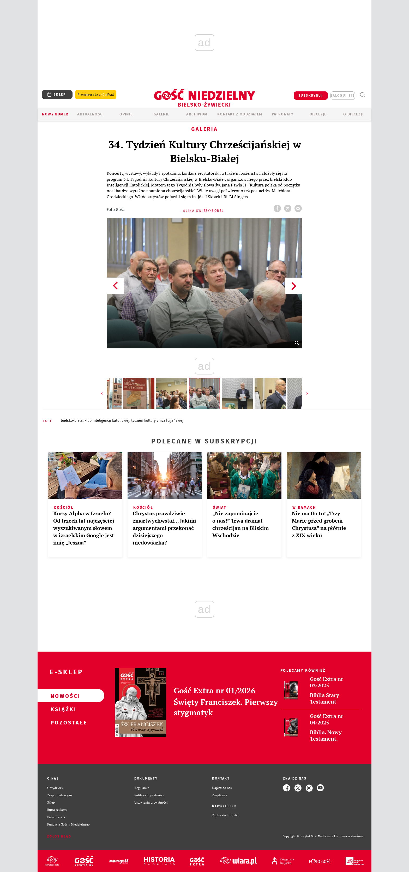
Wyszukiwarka (362, 95)
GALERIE (162, 114)
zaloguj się (343, 95)
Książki (63, 709)
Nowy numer (55, 114)
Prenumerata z (95, 95)
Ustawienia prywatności (151, 802)
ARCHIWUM (196, 114)
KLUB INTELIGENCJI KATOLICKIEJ (107, 420)
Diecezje (318, 114)
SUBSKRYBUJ (310, 95)
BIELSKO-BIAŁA (72, 420)
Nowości (63, 696)
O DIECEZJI (353, 114)
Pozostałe (63, 722)
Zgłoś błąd (59, 836)
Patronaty (283, 114)
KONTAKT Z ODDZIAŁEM (239, 114)
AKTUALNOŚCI (90, 114)
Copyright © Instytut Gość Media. (305, 836)
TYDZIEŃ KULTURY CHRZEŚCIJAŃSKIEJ (157, 420)
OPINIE (126, 114)
